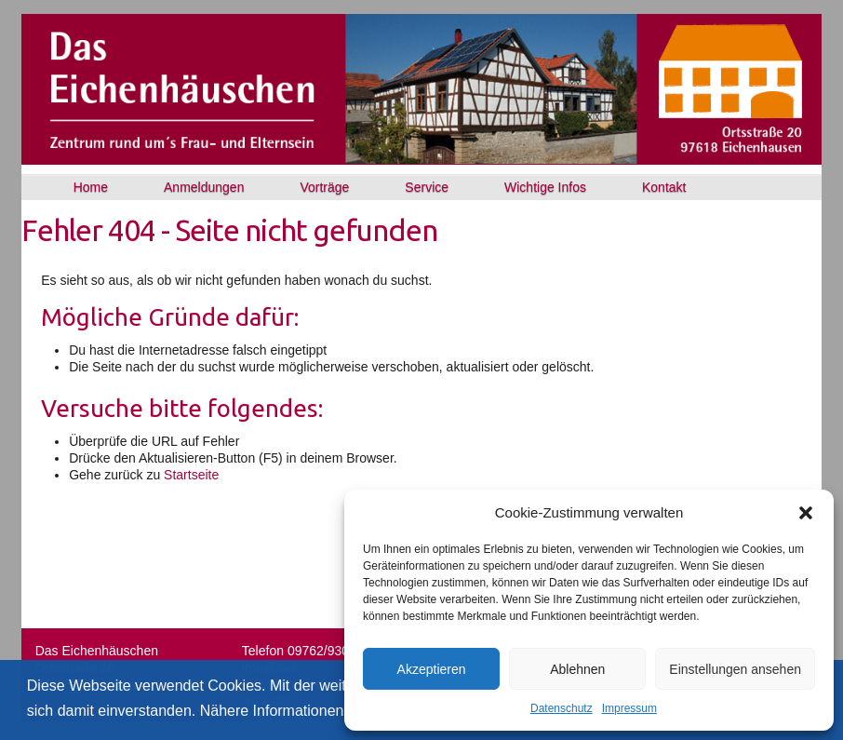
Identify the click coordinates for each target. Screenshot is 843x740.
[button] (805, 513)
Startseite (191, 474)
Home (91, 187)
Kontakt (664, 187)
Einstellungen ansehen (735, 669)
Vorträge (324, 187)
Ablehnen (577, 669)
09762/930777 (329, 650)
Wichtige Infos (545, 187)
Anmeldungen (204, 187)
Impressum (629, 708)
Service (426, 187)
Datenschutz (561, 708)
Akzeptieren (431, 669)
